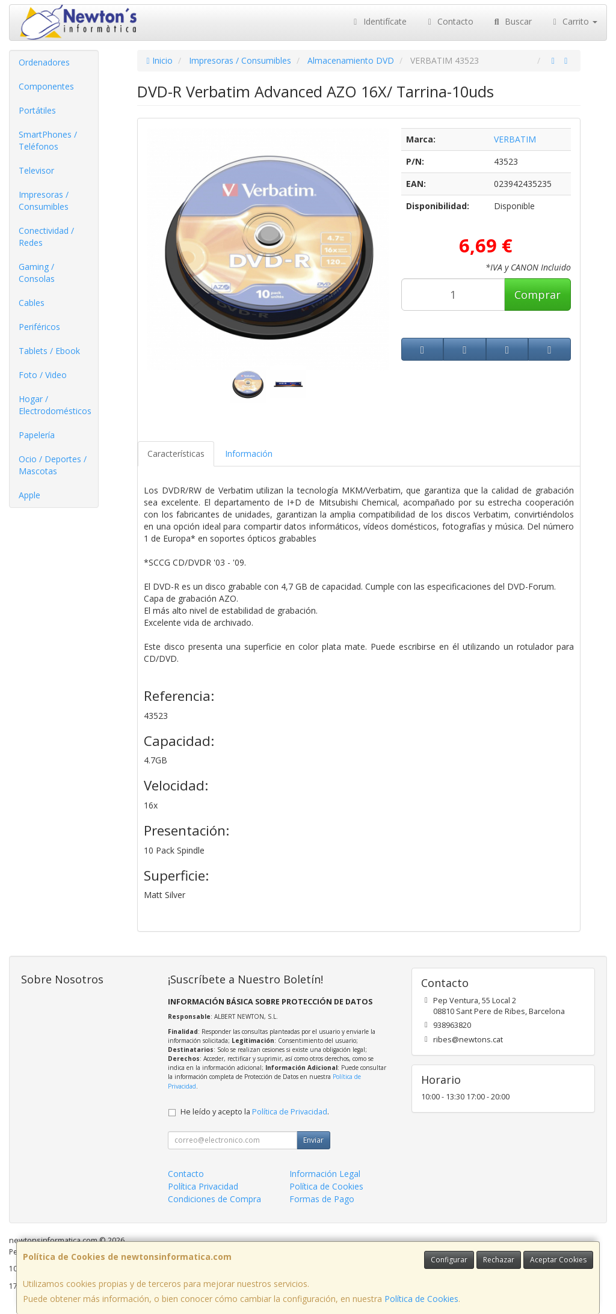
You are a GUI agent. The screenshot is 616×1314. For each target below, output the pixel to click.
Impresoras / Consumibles (44, 200)
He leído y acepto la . (254, 1112)
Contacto (449, 21)
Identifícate (378, 21)
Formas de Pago (321, 1199)
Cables (32, 302)
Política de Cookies (421, 1298)
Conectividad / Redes (46, 236)
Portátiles (37, 110)
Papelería (37, 435)
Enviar (313, 1140)
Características (176, 453)
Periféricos (39, 326)
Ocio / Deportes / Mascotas (53, 465)
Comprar (537, 294)
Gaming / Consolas (37, 272)
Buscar (511, 21)
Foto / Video (43, 374)
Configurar (449, 1259)
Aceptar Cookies (558, 1259)
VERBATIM (515, 139)
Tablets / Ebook (49, 350)
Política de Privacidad (289, 1112)
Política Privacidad (203, 1186)
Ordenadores (44, 62)
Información (249, 453)
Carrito (574, 21)
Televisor (36, 170)
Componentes (46, 86)
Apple (29, 495)
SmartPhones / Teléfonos (48, 140)
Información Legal (324, 1173)
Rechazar (498, 1259)
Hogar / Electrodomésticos (55, 405)
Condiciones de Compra (214, 1199)
